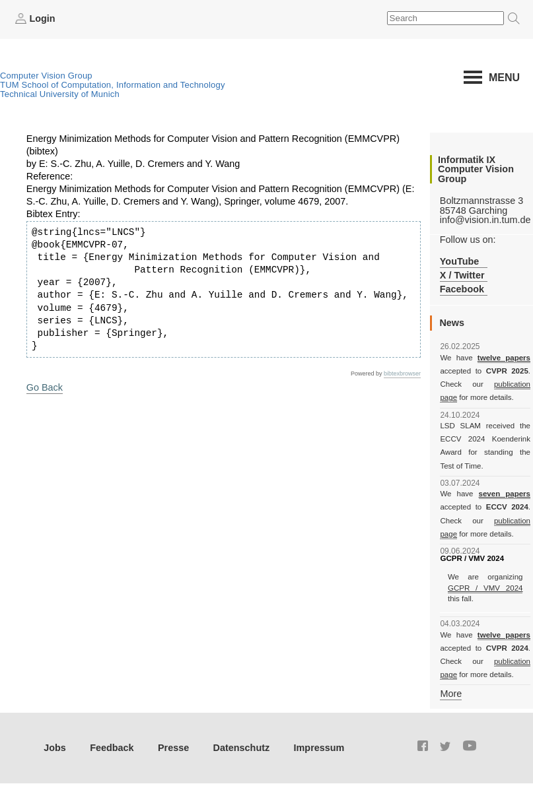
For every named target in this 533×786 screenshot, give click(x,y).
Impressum (319, 747)
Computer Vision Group (46, 76)
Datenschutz (241, 747)
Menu (504, 77)
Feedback (111, 747)
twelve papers (504, 358)
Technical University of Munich (60, 94)
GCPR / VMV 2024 (485, 588)
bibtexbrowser (402, 373)
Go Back (44, 387)
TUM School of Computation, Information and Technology (112, 85)
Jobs (55, 747)
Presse (173, 747)
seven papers (504, 494)
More (451, 693)
